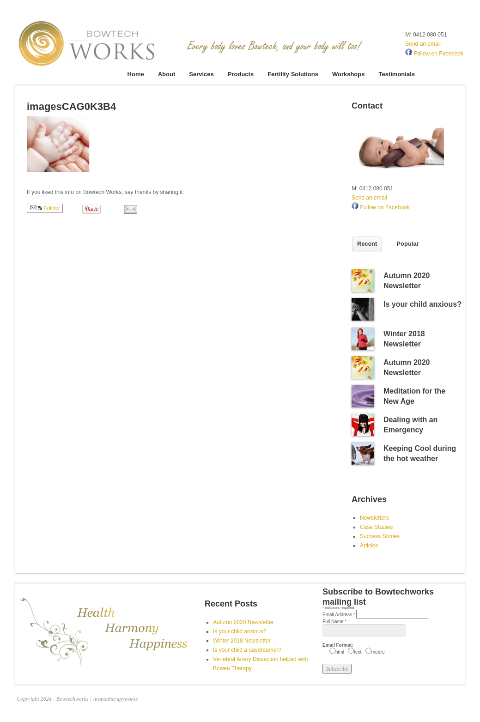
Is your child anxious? (422, 304)
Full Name (334, 621)
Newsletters (374, 518)
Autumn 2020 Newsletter (243, 622)
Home (136, 74)
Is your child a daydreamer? (247, 650)
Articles (369, 545)
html (339, 652)
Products (241, 74)
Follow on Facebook (434, 53)
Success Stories (380, 536)
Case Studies (376, 527)
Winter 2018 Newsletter (242, 640)
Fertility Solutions (292, 74)
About (167, 74)
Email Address (339, 614)
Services (201, 74)
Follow (45, 208)
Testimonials (396, 74)
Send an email (423, 44)
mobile (378, 652)
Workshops (348, 74)
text (357, 652)
